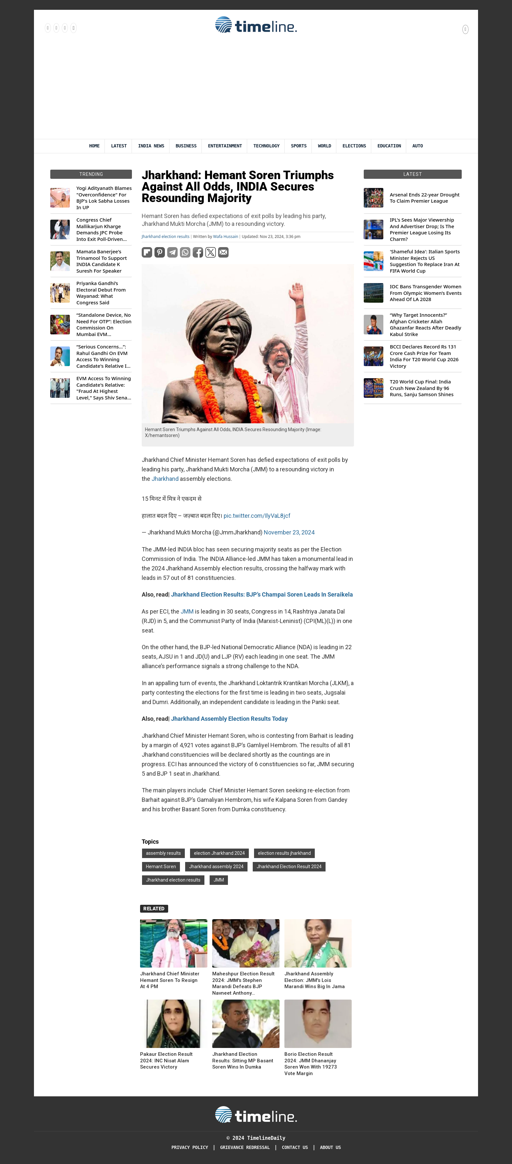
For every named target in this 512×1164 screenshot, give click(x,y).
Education (389, 146)
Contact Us (295, 1147)
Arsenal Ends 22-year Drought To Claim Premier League (425, 198)
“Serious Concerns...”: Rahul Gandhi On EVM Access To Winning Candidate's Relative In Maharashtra (103, 356)
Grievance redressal (245, 1147)
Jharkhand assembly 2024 (216, 866)
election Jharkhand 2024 (219, 853)
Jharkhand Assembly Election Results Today (229, 718)
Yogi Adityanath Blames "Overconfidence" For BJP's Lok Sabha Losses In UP (104, 198)
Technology (266, 146)
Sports (299, 146)
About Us (330, 1147)
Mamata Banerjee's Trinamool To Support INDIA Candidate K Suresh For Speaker (101, 261)
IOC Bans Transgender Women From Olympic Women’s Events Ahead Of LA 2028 (426, 292)
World (324, 146)
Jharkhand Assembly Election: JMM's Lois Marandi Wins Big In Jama (314, 980)
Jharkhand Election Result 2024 (289, 866)
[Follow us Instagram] (55, 28)
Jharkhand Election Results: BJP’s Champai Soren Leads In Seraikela (262, 594)
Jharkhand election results (165, 237)
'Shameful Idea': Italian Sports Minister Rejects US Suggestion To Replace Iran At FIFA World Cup (425, 261)
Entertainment (225, 146)
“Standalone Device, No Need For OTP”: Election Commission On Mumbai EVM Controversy (104, 324)
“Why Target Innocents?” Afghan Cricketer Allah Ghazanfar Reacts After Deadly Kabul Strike (425, 324)
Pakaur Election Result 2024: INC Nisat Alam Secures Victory (166, 1060)
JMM (187, 611)
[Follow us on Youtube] (73, 28)
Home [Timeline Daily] (94, 146)
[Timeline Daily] (256, 1114)
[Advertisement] (256, 90)
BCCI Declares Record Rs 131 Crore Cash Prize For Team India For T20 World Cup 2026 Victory (424, 356)
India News (151, 146)
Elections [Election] (354, 146)
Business (186, 146)
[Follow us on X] (64, 28)
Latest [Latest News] (119, 146)
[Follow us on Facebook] (47, 28)
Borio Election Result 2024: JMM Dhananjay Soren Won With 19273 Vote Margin (310, 1063)
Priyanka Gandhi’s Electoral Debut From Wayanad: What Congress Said (101, 293)
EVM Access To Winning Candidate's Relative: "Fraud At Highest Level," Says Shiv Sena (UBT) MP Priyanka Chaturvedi (103, 388)
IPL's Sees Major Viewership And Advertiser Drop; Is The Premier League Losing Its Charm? (422, 229)
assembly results (163, 853)
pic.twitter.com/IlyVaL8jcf (257, 515)
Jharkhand (165, 478)
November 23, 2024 (289, 532)
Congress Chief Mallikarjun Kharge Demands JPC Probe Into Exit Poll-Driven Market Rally (99, 229)
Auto (417, 146)
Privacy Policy (189, 1147)
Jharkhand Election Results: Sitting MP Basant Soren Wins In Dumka (242, 1060)
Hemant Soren (161, 866)
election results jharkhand (284, 853)
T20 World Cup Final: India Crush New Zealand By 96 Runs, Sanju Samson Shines (422, 388)
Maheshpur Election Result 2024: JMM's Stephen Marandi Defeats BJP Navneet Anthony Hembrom (243, 983)
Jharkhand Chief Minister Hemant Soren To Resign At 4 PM (170, 980)
